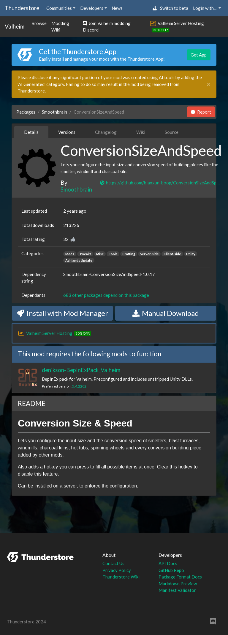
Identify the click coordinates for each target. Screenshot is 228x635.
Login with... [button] (205, 8)
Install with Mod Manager (62, 313)
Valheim (14, 26)
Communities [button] (59, 8)
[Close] (208, 84)
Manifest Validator (177, 590)
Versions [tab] (66, 132)
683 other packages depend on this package (106, 295)
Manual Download (165, 313)
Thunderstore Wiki (121, 576)
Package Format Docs (180, 576)
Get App (199, 54)
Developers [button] (91, 8)
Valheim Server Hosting (181, 23)
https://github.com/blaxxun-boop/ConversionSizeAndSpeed (160, 182)
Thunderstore (22, 7)
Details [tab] (31, 132)
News (117, 8)
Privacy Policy (116, 570)
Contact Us (113, 563)
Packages (25, 112)
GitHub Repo (171, 570)
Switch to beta (170, 8)
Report (201, 112)
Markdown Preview (178, 583)
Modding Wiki (60, 27)
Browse (39, 23)
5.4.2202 (79, 386)
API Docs (168, 563)
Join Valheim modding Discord (107, 27)
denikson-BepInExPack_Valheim (81, 369)
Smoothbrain (54, 112)
